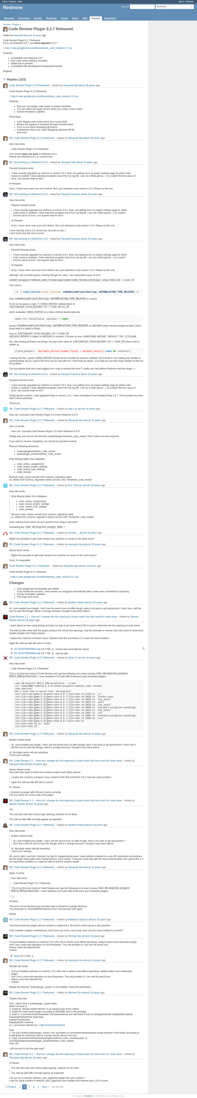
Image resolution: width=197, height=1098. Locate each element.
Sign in (182, 1)
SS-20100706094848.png (27, 653)
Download (23, 18)
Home (5, 1)
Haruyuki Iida (20, 35)
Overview (9, 18)
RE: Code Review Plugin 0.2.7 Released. (32, 408)
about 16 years (86, 85)
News (75, 18)
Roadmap (51, 18)
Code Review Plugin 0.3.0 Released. (29, 85)
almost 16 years (86, 408)
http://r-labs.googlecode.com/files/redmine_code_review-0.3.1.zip (45, 577)
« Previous (10, 1087)
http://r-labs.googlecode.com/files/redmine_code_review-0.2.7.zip (38, 48)
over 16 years (35, 35)
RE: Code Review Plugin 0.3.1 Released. (32, 657)
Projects (12, 1)
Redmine (89, 1096)
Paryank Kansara (70, 194)
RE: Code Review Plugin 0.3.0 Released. (32, 138)
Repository (110, 18)
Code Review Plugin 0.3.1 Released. (29, 565)
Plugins (16, 24)
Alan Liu (72, 408)
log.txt (17, 956)
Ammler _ (73, 532)
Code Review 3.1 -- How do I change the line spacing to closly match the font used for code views (63, 616)
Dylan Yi (72, 657)
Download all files (143, 648)
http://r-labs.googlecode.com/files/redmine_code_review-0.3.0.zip (45, 96)
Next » (45, 1087)
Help (20, 1)
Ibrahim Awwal (76, 602)
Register (190, 1)
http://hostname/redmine (52, 1025)
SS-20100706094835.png (27, 649)
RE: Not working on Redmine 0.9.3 (28, 162)
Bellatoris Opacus (78, 919)
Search (125, 6)
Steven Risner (17, 803)
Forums (96, 18)
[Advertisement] (167, 81)
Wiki (85, 18)
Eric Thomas (75, 485)
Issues (64, 18)
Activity (38, 18)
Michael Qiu (74, 936)
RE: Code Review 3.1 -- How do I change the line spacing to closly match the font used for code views (65, 760)
